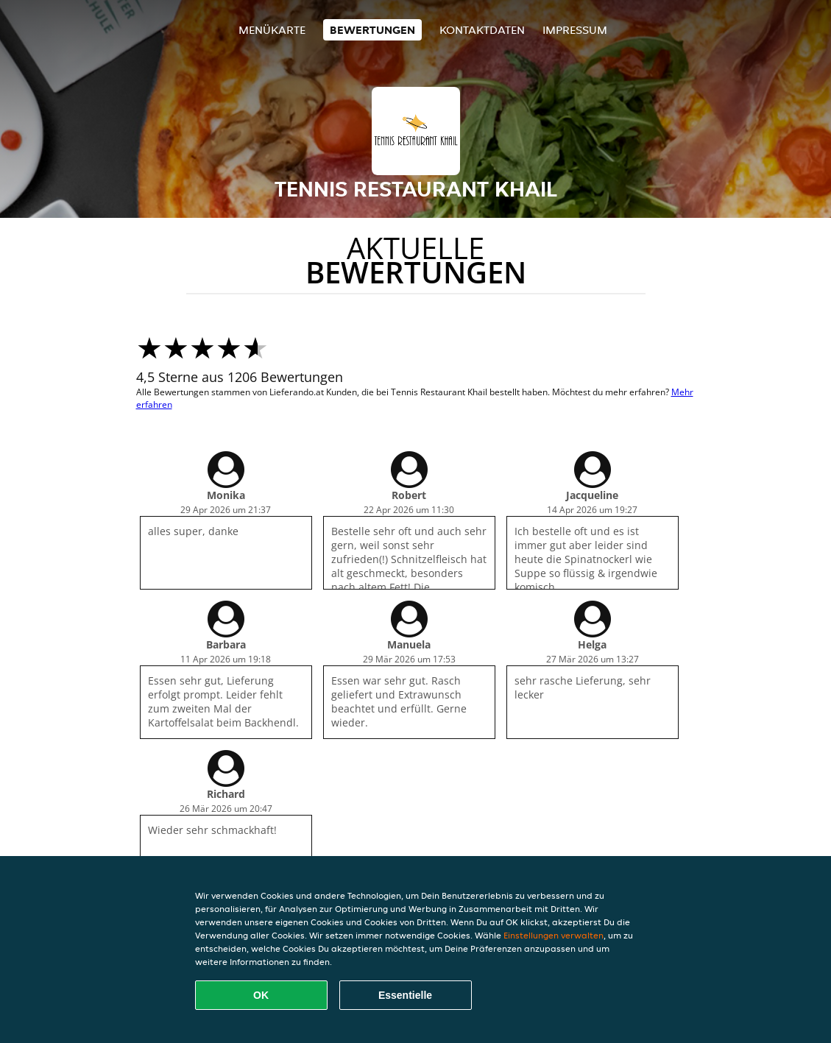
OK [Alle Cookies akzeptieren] (261, 995)
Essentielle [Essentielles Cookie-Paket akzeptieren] (405, 995)
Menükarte (271, 30)
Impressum (574, 30)
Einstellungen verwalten (553, 935)
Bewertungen (372, 30)
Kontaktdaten (482, 30)
